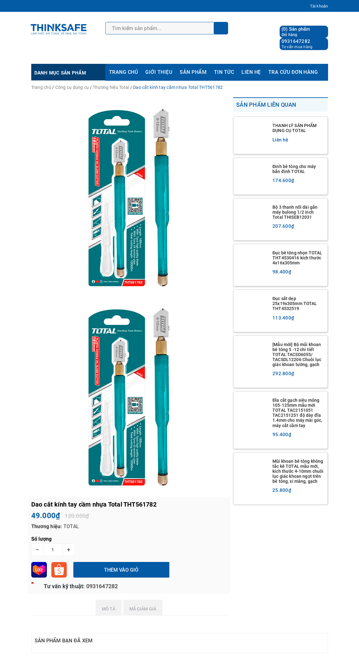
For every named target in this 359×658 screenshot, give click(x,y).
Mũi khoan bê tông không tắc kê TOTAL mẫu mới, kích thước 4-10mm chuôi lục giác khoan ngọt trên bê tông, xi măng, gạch (297, 471)
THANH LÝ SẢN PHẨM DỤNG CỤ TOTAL (294, 128)
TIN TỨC (224, 72)
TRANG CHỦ (123, 72)
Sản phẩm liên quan (266, 104)
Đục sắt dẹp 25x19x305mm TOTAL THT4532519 (294, 303)
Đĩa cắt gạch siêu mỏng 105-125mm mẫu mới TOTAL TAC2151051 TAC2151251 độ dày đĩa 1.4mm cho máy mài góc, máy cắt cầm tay (297, 413)
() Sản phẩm (296, 31)
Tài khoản (319, 6)
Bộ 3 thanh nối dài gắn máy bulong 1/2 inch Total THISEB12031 (294, 212)
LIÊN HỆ (251, 72)
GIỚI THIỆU (158, 72)
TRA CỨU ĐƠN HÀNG (293, 72)
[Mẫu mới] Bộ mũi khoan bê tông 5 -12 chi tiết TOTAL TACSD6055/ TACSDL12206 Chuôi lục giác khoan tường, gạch (296, 354)
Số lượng (41, 539)
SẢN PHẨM (193, 72)
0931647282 (296, 41)
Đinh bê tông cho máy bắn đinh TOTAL (294, 169)
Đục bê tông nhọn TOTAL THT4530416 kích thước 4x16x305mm (297, 257)
